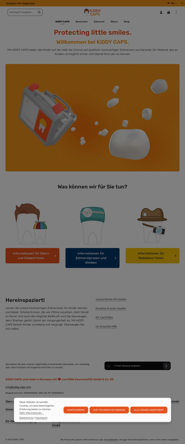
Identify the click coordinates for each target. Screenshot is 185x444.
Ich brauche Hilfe (106, 326)
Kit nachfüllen (104, 317)
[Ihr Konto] (161, 12)
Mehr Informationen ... (31, 418)
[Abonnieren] (166, 365)
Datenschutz (26, 423)
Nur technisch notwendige (109, 415)
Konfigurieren (75, 415)
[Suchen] (39, 12)
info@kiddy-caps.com (18, 387)
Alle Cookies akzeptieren (149, 415)
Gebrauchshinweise (65, 401)
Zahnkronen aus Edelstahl (161, 401)
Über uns (12, 401)
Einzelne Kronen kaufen (111, 308)
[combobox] (22, 12)
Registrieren (28, 3)
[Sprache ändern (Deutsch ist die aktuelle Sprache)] (172, 3)
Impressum (41, 423)
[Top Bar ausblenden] (182, 3)
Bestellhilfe (106, 401)
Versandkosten (111, 439)
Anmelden (11, 3)
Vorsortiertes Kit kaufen (111, 299)
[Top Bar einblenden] (176, 12)
